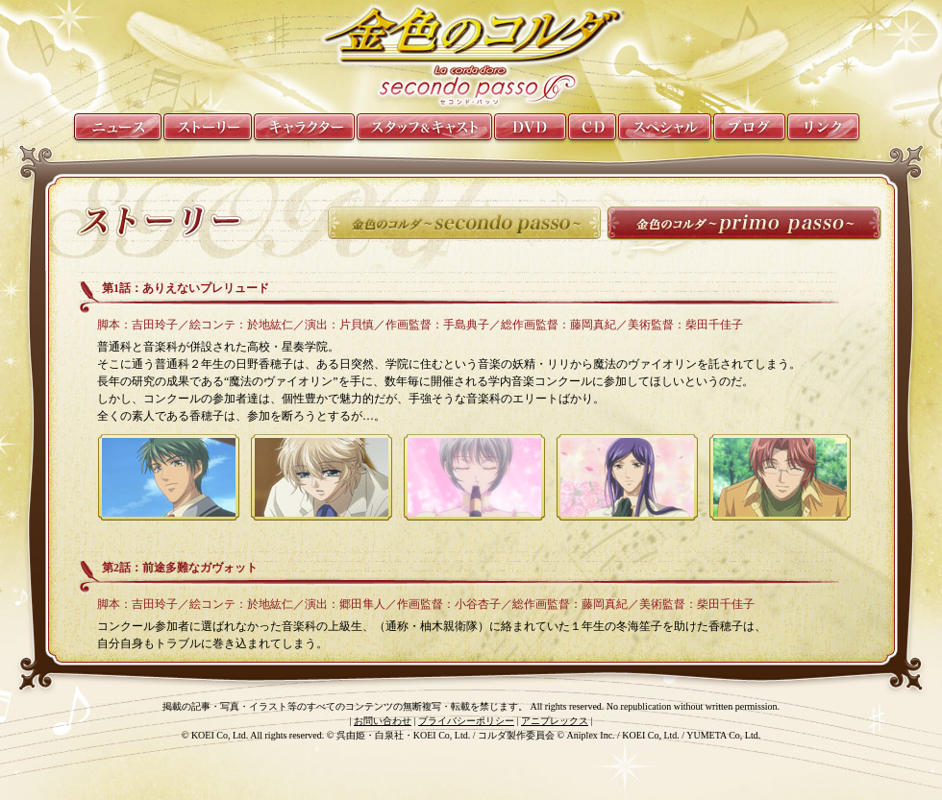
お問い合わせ (382, 720)
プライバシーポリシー (466, 720)
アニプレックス (554, 720)
